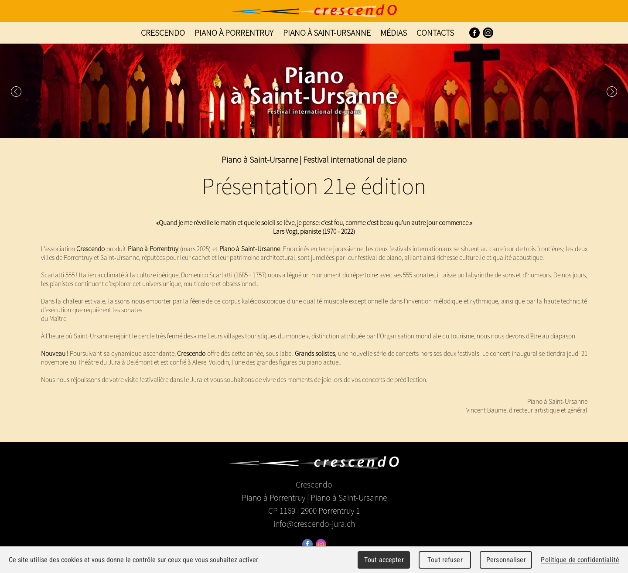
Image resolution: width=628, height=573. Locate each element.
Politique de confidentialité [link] (580, 560)
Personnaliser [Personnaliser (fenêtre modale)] (506, 560)
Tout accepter (384, 560)
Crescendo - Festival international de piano (314, 11)
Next (612, 91)
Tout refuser (445, 560)
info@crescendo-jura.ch (314, 523)
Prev (16, 91)
